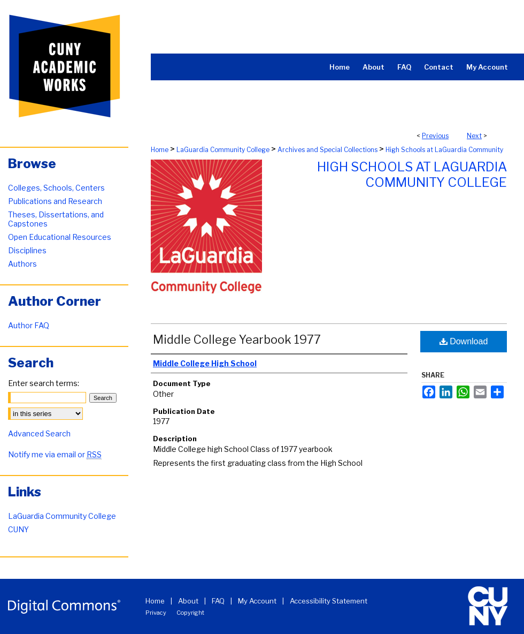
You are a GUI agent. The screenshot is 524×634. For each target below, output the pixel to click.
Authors (22, 263)
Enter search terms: (43, 383)
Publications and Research (55, 201)
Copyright (190, 612)
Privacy (155, 612)
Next (474, 136)
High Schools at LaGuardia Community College (412, 174)
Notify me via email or (55, 454)
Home (159, 150)
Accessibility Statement (328, 601)
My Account (257, 601)
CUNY (18, 529)
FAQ (218, 601)
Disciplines (27, 250)
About (188, 601)
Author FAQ (28, 325)
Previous (435, 136)
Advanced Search (39, 433)
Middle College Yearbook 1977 (237, 339)
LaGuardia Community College (222, 150)
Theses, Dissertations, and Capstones (56, 219)
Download (464, 341)
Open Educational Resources (59, 236)
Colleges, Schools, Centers (56, 187)
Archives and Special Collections (327, 150)
